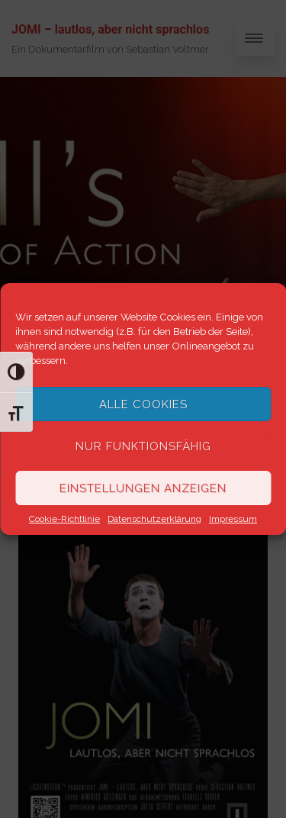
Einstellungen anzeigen (143, 488)
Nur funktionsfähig (143, 446)
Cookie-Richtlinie (64, 519)
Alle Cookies (143, 404)
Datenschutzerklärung (154, 519)
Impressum (233, 519)
